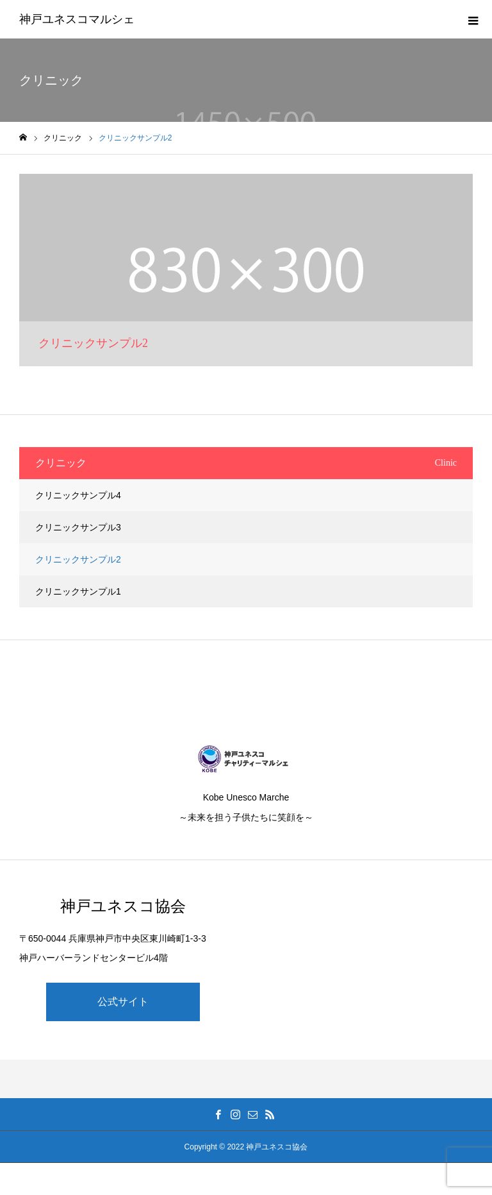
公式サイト (123, 1001)
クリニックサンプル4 (78, 495)
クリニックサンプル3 (78, 527)
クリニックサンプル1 (78, 591)
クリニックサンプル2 (78, 559)
